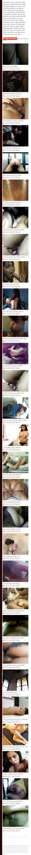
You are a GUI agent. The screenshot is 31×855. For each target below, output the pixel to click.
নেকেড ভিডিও (6, 22)
